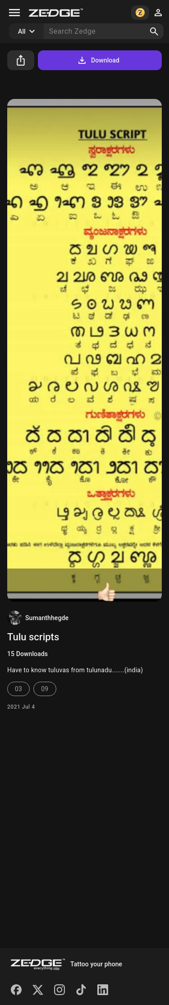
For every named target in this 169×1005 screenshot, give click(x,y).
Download (98, 60)
